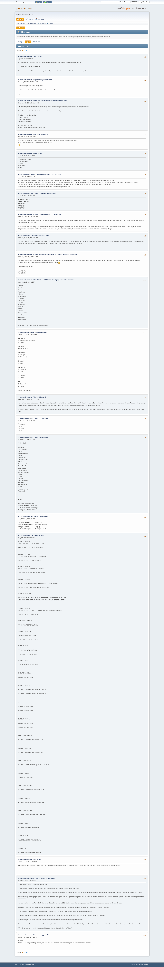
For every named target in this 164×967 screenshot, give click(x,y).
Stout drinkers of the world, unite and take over (50, 101)
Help (132, 964)
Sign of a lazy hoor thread (42, 80)
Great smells (37, 153)
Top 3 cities (37, 56)
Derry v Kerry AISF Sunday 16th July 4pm (46, 174)
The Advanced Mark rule (40, 235)
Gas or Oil (37, 859)
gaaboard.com (24, 8)
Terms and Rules (138, 964)
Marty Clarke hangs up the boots (43, 878)
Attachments (36, 42)
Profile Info (20, 28)
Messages (20, 42)
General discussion (25, 56)
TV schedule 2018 (37, 535)
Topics (28, 42)
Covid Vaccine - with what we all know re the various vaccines (55, 254)
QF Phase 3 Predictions (39, 418)
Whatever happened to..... (42, 935)
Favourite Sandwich (40, 134)
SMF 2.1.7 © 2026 (20, 964)
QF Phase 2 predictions (39, 437)
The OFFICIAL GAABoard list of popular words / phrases (53, 280)
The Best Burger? (39, 397)
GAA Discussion (24, 174)
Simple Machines (29, 964)
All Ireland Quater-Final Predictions (43, 193)
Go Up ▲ (146, 964)
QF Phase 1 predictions (39, 516)
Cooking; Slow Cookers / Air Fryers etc (47, 214)
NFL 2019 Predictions (39, 332)
